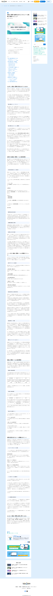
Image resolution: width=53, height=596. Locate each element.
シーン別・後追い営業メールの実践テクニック (13, 67)
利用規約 (20, 586)
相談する (48, 1)
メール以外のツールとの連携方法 (13, 79)
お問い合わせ (28, 588)
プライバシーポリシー (33, 586)
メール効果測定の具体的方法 (12, 80)
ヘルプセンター (24, 588)
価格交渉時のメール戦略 (11, 70)
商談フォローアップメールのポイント (13, 71)
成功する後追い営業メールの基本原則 (12, 61)
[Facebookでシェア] (27, 542)
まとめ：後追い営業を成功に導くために (12, 81)
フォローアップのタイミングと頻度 (13, 78)
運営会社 (17, 586)
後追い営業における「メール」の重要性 (13, 60)
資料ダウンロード (42, 1)
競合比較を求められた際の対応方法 (13, 69)
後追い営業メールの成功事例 (11, 72)
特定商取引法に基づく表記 (26, 586)
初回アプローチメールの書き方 (12, 68)
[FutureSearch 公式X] (20, 536)
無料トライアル (37, 1)
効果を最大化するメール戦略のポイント (12, 77)
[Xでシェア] (29, 542)
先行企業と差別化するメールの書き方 (13, 62)
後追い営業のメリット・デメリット (13, 59)
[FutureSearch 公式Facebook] (19, 536)
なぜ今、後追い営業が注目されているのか (13, 58)
